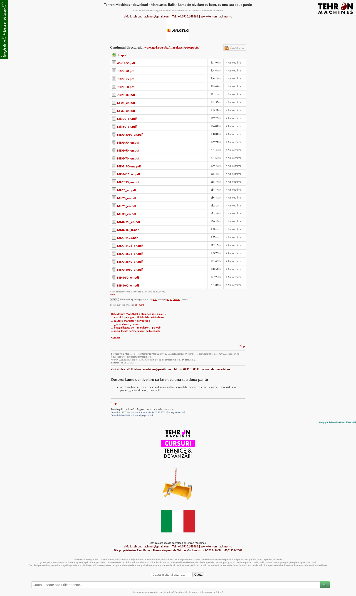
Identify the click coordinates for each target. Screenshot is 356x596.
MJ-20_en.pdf (126, 198)
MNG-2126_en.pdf (130, 246)
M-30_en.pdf (126, 111)
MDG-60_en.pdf (128, 150)
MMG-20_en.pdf (128, 222)
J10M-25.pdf (125, 79)
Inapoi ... (124, 55)
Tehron (176, 299)
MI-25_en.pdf (126, 190)
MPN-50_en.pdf (128, 277)
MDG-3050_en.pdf (130, 134)
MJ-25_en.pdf (126, 206)
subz (165, 47)
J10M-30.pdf (125, 87)
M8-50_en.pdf (127, 127)
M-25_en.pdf (126, 103)
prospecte (191, 47)
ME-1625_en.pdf (128, 174)
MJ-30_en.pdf (126, 214)
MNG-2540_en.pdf (130, 262)
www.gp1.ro (152, 47)
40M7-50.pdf (126, 63)
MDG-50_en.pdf (128, 142)
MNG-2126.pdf (127, 238)
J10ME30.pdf (126, 95)
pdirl (155, 299)
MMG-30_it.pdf (128, 230)
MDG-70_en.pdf (128, 158)
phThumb (139, 304)
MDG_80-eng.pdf (129, 166)
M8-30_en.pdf (127, 119)
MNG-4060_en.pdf (130, 269)
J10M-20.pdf (125, 71)
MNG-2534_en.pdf (130, 254)
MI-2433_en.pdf (128, 182)
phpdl (169, 299)
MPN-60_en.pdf (128, 285)
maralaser (177, 47)
